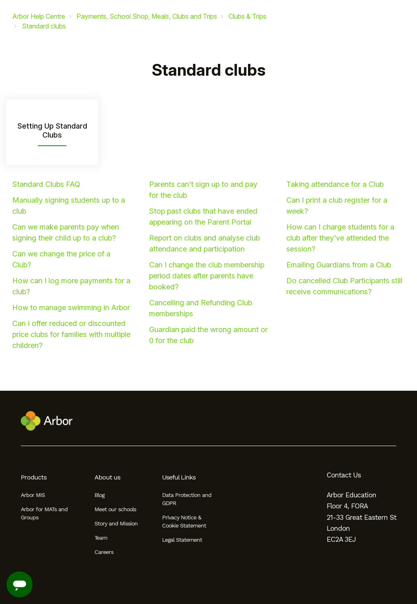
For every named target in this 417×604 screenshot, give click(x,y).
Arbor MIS (33, 495)
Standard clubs (44, 26)
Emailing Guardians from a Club (338, 264)
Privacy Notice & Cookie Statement (184, 521)
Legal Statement (182, 539)
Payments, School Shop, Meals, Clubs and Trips (147, 16)
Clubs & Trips (247, 16)
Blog (99, 495)
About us (107, 477)
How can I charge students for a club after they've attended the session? (340, 238)
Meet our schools (115, 509)
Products (33, 477)
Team (100, 537)
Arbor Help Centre (38, 16)
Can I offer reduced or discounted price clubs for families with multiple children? (71, 334)
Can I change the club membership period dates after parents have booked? (206, 275)
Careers (103, 552)
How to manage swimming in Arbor (71, 307)
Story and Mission (116, 523)
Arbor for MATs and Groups (44, 513)
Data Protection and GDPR (186, 499)
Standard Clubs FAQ (46, 184)
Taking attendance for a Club (335, 184)
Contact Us (344, 475)
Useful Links (178, 477)
